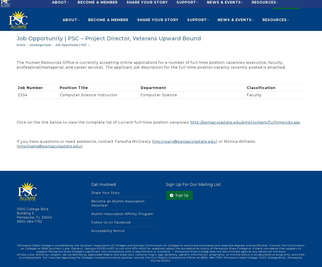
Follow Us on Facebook (111, 222)
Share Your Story (105, 193)
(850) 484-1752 (29, 221)
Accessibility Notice (108, 231)
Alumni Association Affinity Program (122, 214)
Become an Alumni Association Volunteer (118, 203)
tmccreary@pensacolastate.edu (184, 141)
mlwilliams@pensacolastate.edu (49, 146)
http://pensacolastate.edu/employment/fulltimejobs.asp (245, 122)
